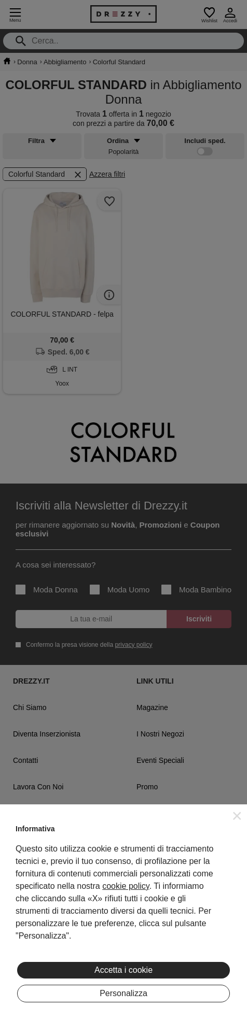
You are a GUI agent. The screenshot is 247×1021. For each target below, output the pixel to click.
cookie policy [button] (125, 886)
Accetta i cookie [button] (123, 970)
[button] (237, 815)
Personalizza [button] (123, 993)
